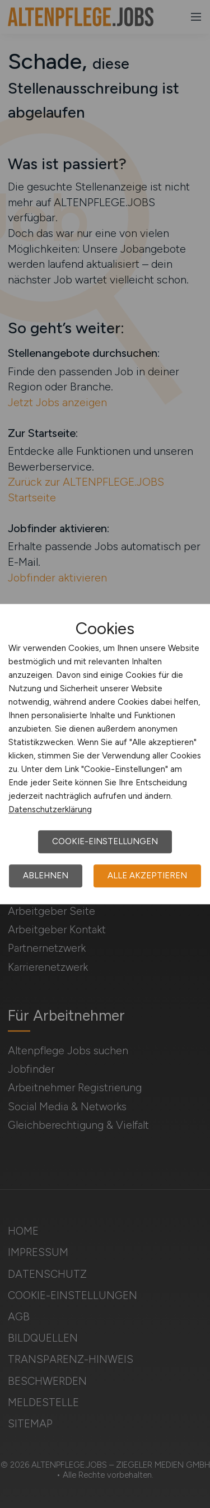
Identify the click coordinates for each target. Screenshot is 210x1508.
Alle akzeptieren (147, 876)
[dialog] (105, 754)
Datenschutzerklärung (50, 809)
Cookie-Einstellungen (105, 841)
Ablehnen (45, 876)
